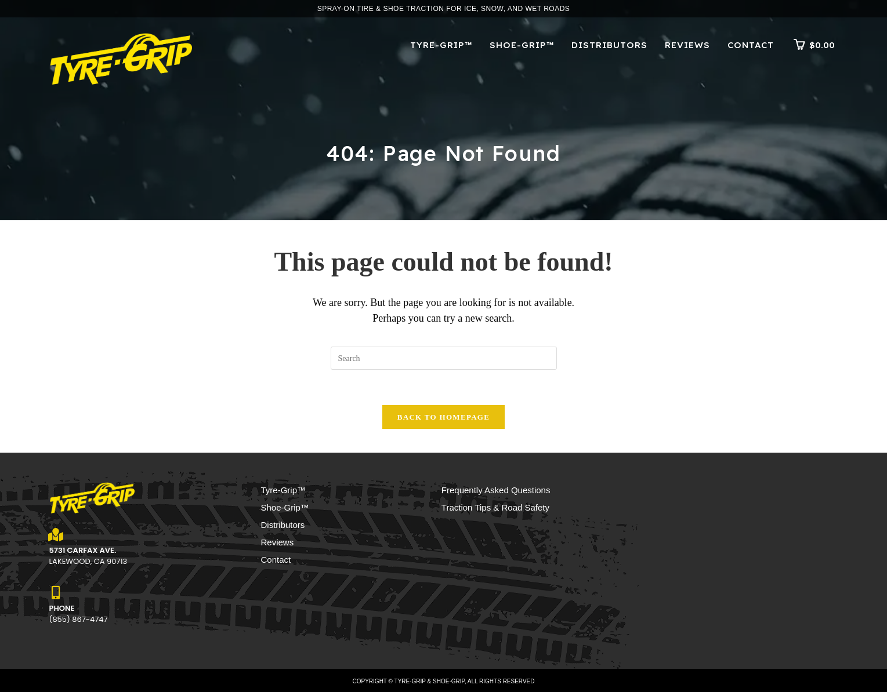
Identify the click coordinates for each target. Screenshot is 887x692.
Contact (276, 559)
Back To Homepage (443, 417)
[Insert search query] (444, 358)
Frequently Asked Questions (496, 490)
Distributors (283, 525)
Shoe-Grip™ (285, 507)
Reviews (277, 542)
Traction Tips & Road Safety (495, 507)
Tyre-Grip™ (283, 490)
